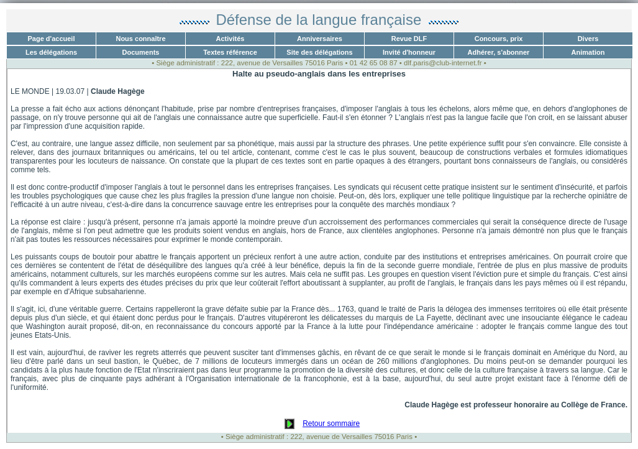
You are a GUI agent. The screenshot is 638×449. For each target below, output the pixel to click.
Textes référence (230, 52)
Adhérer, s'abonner (499, 52)
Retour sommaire (331, 423)
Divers (588, 38)
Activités (230, 38)
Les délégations (51, 52)
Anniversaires (319, 38)
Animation (588, 52)
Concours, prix (499, 38)
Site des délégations (319, 52)
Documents (141, 52)
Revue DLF (409, 38)
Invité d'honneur (409, 52)
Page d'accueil (51, 38)
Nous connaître (140, 38)
